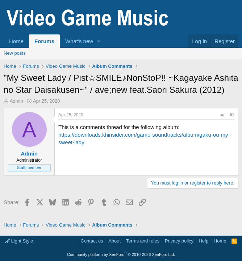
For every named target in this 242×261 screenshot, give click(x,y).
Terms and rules (142, 241)
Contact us (92, 241)
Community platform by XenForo (121, 254)
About (114, 241)
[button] (99, 41)
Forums (44, 41)
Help (204, 241)
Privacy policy (179, 241)
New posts (15, 53)
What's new (79, 41)
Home (16, 41)
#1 (232, 114)
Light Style (19, 241)
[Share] (222, 115)
